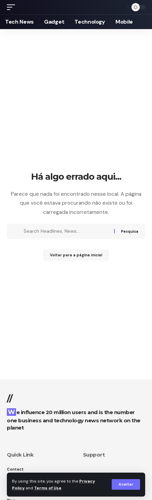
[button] (126, 484)
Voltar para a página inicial (76, 255)
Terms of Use (47, 488)
